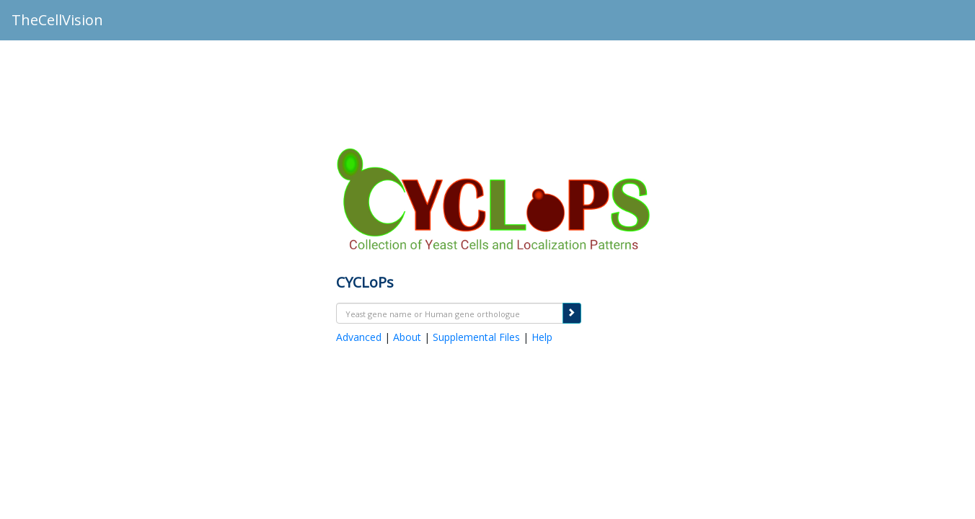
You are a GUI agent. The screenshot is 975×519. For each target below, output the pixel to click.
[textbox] (449, 313)
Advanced (358, 337)
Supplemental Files (476, 337)
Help (541, 337)
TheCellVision (57, 20)
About (407, 337)
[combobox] (449, 313)
